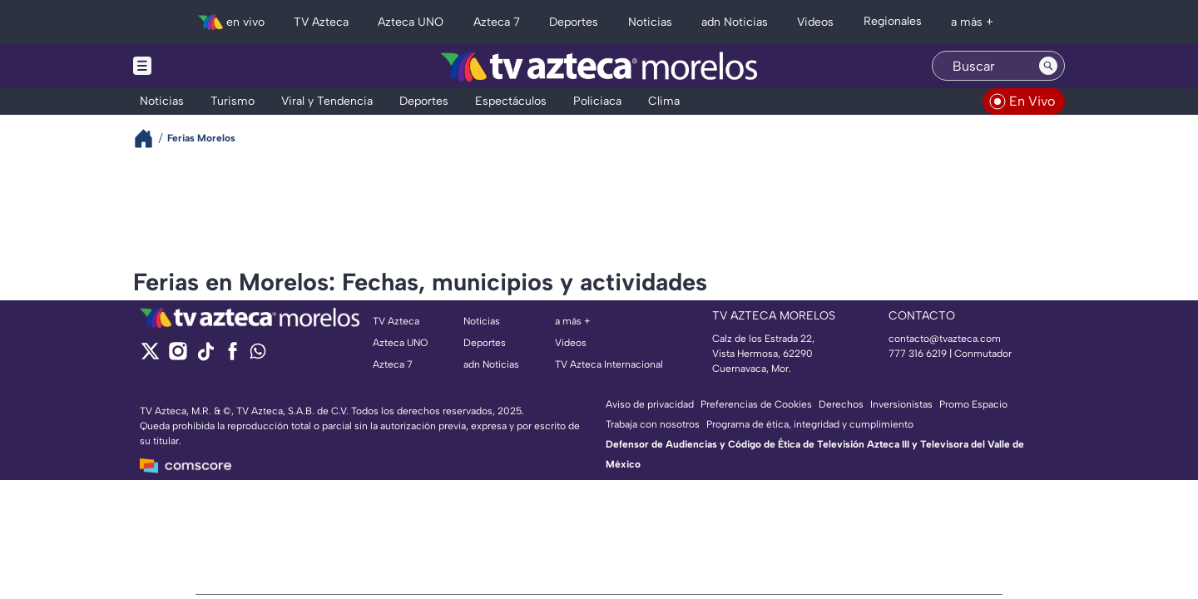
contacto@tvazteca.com (945, 338)
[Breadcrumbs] (150, 138)
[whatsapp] (258, 355)
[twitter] (150, 356)
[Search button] (1048, 66)
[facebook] (232, 356)
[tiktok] (205, 356)
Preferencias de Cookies (756, 404)
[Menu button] (199, 66)
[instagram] (177, 356)
